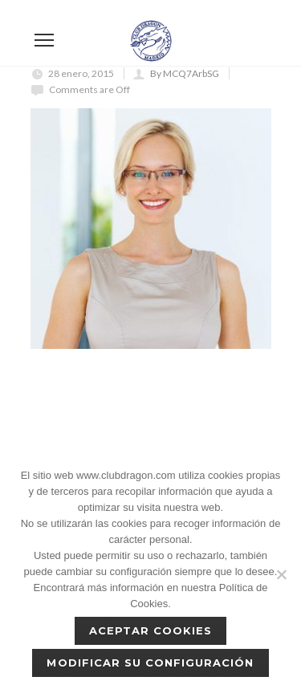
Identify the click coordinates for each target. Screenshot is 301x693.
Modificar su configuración (150, 662)
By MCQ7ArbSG (184, 73)
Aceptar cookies (151, 630)
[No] (281, 574)
